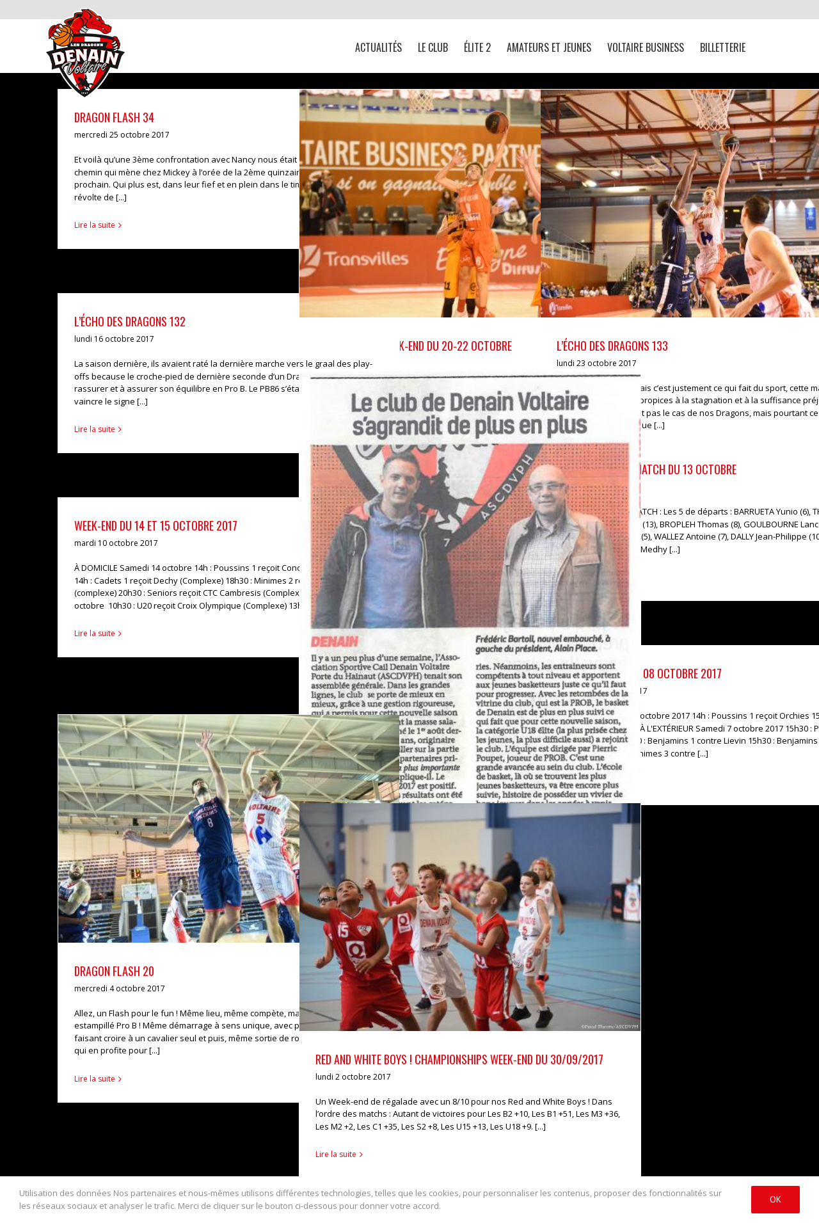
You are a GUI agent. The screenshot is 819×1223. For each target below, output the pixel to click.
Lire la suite (94, 225)
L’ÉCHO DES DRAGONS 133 (612, 345)
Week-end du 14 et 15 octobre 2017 (155, 525)
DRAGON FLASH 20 (114, 971)
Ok (775, 1199)
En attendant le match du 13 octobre (646, 469)
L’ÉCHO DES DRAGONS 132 (130, 321)
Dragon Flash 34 (114, 117)
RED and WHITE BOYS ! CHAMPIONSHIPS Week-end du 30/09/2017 (459, 1059)
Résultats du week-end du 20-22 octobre (413, 345)
